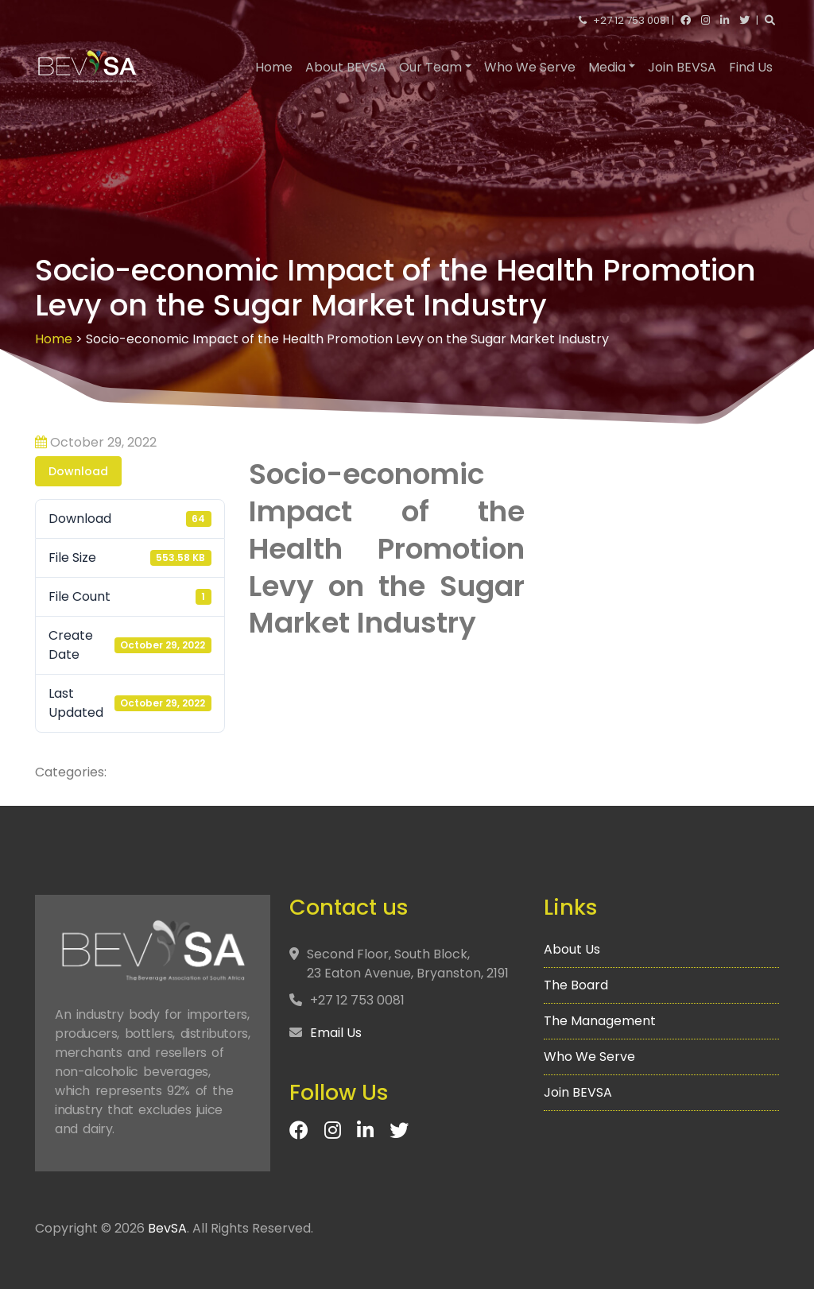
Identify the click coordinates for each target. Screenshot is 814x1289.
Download (78, 471)
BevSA (167, 1228)
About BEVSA (345, 67)
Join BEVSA (682, 67)
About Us (575, 953)
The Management (602, 1022)
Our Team (430, 67)
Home (274, 67)
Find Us (751, 67)
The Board (579, 987)
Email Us (338, 1033)
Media (607, 67)
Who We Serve (530, 67)
